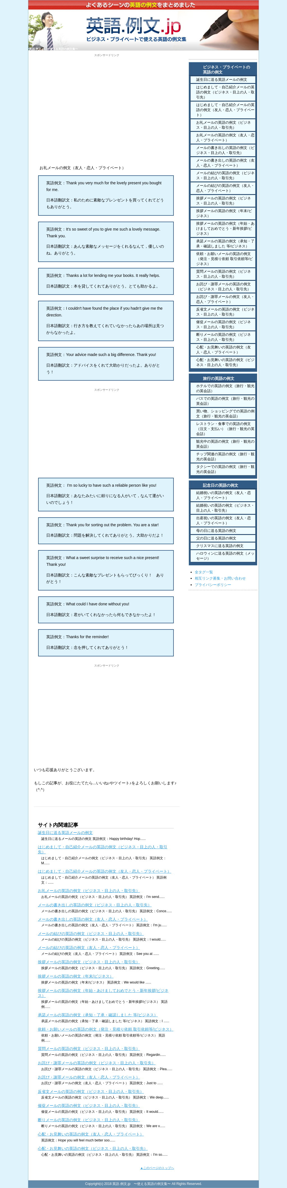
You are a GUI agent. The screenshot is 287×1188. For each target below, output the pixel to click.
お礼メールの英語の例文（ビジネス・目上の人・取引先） (89, 890)
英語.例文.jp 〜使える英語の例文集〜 (53, 48)
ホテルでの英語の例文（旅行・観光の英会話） (225, 388)
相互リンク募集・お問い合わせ (220, 578)
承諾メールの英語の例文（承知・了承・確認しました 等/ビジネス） (98, 1015)
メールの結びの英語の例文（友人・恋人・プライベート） (89, 947)
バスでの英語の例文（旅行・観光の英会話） (225, 401)
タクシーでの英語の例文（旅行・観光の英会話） (225, 469)
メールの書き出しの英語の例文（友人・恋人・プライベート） (93, 919)
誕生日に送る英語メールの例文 (65, 832)
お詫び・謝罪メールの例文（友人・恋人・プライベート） (89, 1077)
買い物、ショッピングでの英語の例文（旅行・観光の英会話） (225, 413)
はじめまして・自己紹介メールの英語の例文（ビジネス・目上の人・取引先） (225, 92)
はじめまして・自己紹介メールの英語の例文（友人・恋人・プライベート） (104, 871)
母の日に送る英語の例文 (216, 530)
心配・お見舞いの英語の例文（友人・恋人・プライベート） (91, 1134)
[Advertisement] (107, 96)
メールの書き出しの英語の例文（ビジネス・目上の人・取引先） (95, 905)
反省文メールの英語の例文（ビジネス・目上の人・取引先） (91, 1091)
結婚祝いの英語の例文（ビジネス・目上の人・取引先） (225, 508)
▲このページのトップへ (157, 1167)
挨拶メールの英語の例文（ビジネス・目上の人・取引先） (89, 962)
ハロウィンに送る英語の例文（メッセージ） (225, 555)
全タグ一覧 (204, 572)
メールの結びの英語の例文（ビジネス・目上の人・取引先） (91, 933)
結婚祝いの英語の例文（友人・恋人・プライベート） (223, 495)
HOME (209, 56)
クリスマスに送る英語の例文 (220, 546)
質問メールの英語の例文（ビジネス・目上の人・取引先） (89, 1048)
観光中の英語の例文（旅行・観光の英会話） (225, 444)
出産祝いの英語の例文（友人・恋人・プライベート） (223, 520)
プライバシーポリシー (213, 585)
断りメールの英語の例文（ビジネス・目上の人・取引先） (89, 1120)
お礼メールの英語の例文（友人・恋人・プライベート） (225, 137)
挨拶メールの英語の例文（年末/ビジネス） (76, 976)
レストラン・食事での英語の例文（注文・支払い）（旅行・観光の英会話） (225, 429)
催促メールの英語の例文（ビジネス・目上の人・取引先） (89, 1105)
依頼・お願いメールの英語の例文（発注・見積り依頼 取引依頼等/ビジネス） (105, 1029)
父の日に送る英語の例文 (216, 538)
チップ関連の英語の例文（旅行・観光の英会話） (225, 456)
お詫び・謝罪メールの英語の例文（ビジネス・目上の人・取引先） (97, 1063)
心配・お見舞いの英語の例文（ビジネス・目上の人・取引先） (93, 1148)
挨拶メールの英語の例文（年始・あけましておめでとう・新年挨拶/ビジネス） (225, 228)
